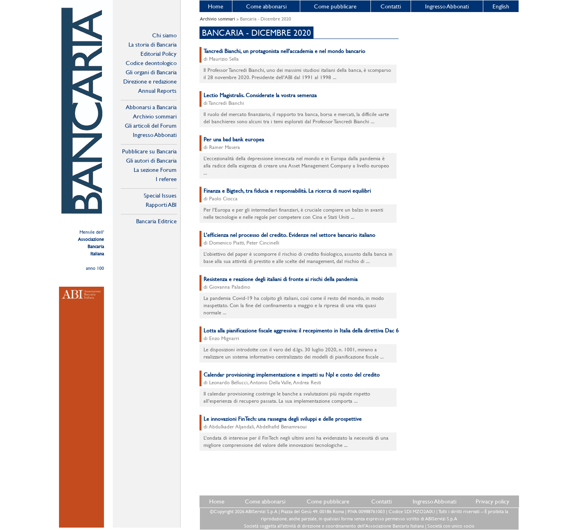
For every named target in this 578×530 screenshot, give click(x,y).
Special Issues (160, 195)
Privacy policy (492, 501)
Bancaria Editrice (156, 221)
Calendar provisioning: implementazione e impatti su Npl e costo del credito (292, 374)
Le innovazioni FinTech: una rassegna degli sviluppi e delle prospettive (283, 419)
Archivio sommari (155, 116)
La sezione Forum (155, 169)
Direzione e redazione (150, 81)
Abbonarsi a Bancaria (151, 107)
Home (215, 6)
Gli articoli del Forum (151, 125)
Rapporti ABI (161, 204)
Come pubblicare (335, 6)
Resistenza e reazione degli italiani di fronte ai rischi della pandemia (281, 279)
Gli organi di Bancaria (151, 72)
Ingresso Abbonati (447, 6)
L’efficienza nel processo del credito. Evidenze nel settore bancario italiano (289, 235)
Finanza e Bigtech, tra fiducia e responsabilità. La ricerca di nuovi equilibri (287, 191)
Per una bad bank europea (234, 139)
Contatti (391, 6)
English (501, 6)
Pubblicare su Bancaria (149, 151)
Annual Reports (157, 90)
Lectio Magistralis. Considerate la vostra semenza (260, 95)
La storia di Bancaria (152, 44)
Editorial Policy (158, 53)
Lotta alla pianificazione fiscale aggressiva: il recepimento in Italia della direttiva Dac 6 (301, 330)
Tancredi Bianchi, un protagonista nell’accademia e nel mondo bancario (284, 51)
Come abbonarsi (266, 6)
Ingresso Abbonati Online (155, 135)
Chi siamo (164, 35)
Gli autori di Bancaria (151, 160)
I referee (166, 178)
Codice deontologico (151, 62)
